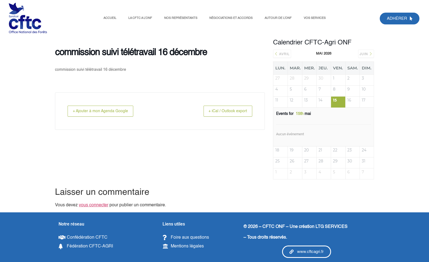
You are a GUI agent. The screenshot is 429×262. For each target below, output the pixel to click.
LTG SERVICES (331, 227)
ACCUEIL (109, 18)
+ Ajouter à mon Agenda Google (104, 111)
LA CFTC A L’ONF (140, 18)
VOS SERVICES (315, 18)
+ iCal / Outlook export (224, 111)
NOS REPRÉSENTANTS (180, 18)
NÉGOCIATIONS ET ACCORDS (231, 18)
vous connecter (93, 205)
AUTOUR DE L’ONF (278, 18)
